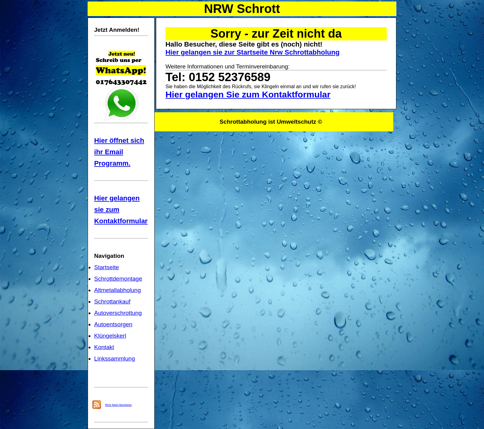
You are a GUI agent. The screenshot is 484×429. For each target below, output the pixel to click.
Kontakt (104, 347)
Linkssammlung (114, 358)
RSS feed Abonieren (118, 404)
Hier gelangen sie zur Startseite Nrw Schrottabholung (252, 52)
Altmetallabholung (117, 290)
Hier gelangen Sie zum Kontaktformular (248, 94)
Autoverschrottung (118, 313)
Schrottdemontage (118, 278)
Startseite (106, 267)
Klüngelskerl (110, 335)
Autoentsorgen (113, 324)
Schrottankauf (112, 301)
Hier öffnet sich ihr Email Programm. (119, 152)
